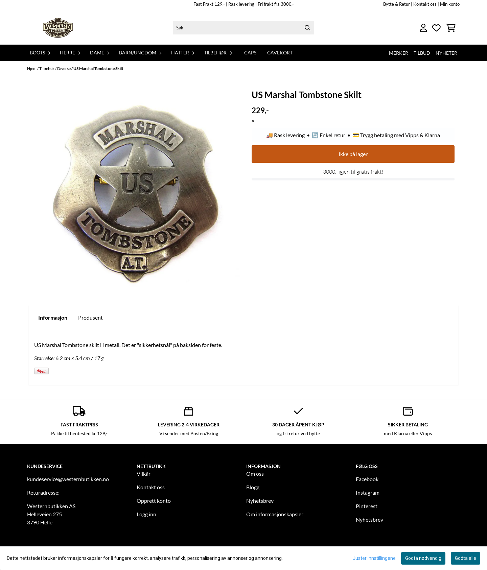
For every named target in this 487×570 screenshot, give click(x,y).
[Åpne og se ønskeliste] (436, 28)
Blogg (252, 487)
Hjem (32, 68)
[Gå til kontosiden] (423, 28)
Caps (250, 52)
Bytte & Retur (396, 4)
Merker (398, 53)
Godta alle (465, 558)
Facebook (367, 479)
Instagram (367, 492)
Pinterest (366, 506)
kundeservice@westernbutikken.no (68, 479)
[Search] (307, 27)
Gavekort (280, 52)
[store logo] (58, 28)
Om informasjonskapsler (274, 514)
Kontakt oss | (426, 4)
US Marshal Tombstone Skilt (98, 68)
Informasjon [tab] (52, 317)
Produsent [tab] (90, 317)
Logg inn (146, 514)
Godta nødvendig (423, 558)
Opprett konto (154, 500)
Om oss (255, 473)
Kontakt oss (151, 487)
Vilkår (143, 473)
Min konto (450, 4)
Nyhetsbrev (260, 500)
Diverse (64, 68)
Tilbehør (47, 68)
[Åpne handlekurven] (450, 28)
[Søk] (243, 27)
